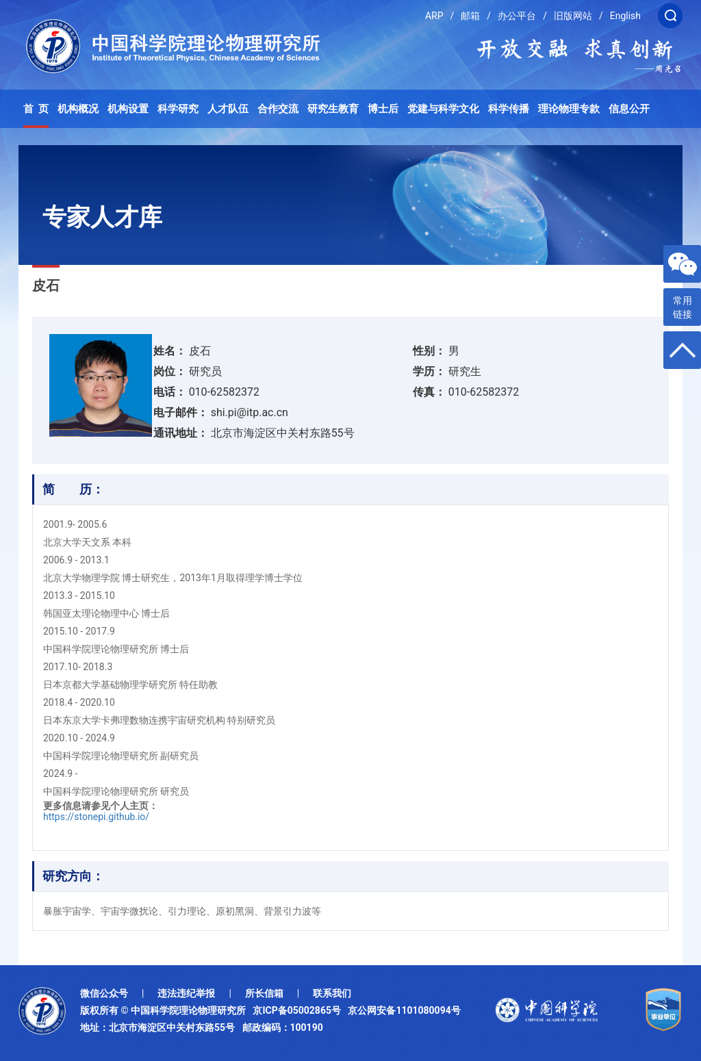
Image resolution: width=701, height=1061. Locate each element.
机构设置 (128, 108)
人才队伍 (227, 108)
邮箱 (470, 15)
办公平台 (517, 15)
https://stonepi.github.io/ (96, 816)
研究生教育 (333, 108)
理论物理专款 (569, 108)
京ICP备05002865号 (299, 1010)
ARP (434, 15)
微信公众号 (104, 993)
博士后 (383, 108)
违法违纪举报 (186, 993)
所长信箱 (264, 993)
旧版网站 (573, 15)
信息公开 (629, 108)
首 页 (36, 108)
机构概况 (78, 108)
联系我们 (332, 993)
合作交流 (277, 108)
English (625, 15)
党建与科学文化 (443, 108)
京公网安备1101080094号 (404, 1010)
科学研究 (178, 108)
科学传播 (508, 108)
